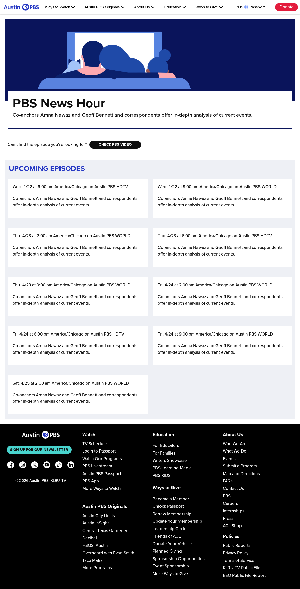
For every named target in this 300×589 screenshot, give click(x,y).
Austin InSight (95, 523)
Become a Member (171, 499)
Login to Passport (99, 451)
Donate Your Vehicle (172, 543)
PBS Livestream (97, 466)
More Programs (97, 568)
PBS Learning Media (172, 468)
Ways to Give (209, 7)
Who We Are (235, 443)
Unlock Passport (168, 506)
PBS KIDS (162, 475)
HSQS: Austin (95, 545)
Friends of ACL (167, 536)
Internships (233, 511)
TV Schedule (94, 443)
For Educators (166, 445)
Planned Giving (167, 551)
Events (229, 458)
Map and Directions (241, 473)
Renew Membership (172, 514)
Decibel (89, 538)
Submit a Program (240, 466)
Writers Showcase (170, 460)
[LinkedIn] (71, 466)
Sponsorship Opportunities (179, 558)
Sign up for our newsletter (39, 449)
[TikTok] (59, 466)
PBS (227, 496)
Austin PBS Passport (101, 473)
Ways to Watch (60, 7)
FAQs (228, 481)
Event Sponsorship (171, 566)
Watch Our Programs (102, 458)
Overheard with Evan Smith (108, 553)
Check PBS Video (115, 144)
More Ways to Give (170, 573)
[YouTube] (47, 466)
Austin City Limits (98, 515)
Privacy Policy (235, 553)
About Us (144, 7)
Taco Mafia (92, 560)
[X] (35, 466)
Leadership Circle (170, 529)
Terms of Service (238, 560)
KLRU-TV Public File (242, 568)
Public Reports (236, 545)
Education (175, 7)
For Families (164, 453)
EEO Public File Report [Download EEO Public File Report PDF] (244, 575)
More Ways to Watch (101, 488)
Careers (230, 503)
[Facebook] (11, 466)
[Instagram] (23, 466)
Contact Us (233, 488)
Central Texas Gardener (105, 530)
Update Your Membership (177, 521)
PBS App (90, 481)
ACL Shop (232, 525)
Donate (286, 7)
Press (228, 518)
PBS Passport (250, 7)
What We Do (234, 451)
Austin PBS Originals (105, 7)
